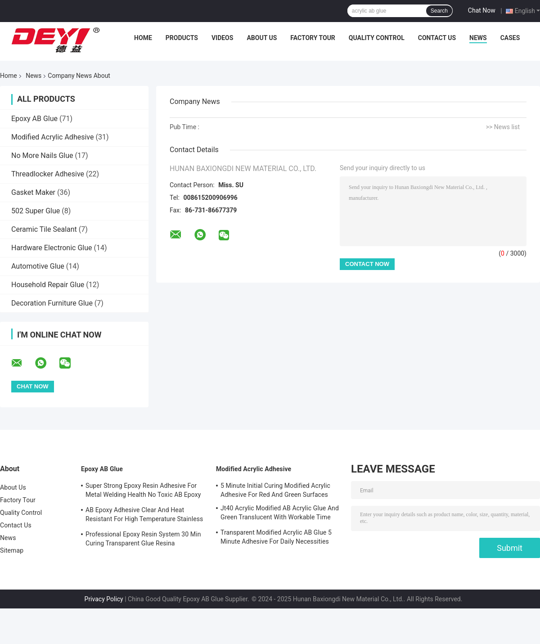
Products (182, 37)
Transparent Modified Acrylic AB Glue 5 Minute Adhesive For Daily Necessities (276, 537)
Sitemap (11, 550)
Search (439, 11)
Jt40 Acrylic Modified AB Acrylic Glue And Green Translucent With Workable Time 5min (279, 513)
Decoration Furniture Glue (52, 303)
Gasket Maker (33, 192)
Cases (510, 37)
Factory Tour (312, 37)
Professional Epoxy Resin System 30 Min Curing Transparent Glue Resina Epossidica (143, 540)
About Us (262, 37)
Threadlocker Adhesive (47, 174)
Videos (223, 37)
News (478, 37)
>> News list (503, 127)
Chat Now (481, 10)
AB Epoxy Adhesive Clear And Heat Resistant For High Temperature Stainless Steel (144, 515)
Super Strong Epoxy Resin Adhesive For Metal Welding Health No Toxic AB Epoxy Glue (143, 491)
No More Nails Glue (42, 155)
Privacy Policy (104, 599)
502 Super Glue (35, 211)
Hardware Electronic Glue (51, 247)
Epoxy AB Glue (34, 118)
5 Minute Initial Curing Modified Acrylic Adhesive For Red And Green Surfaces (275, 490)
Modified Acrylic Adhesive (52, 137)
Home (143, 37)
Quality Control (377, 37)
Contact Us (437, 37)
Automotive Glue (37, 266)
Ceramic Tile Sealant (44, 229)
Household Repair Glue (47, 284)
